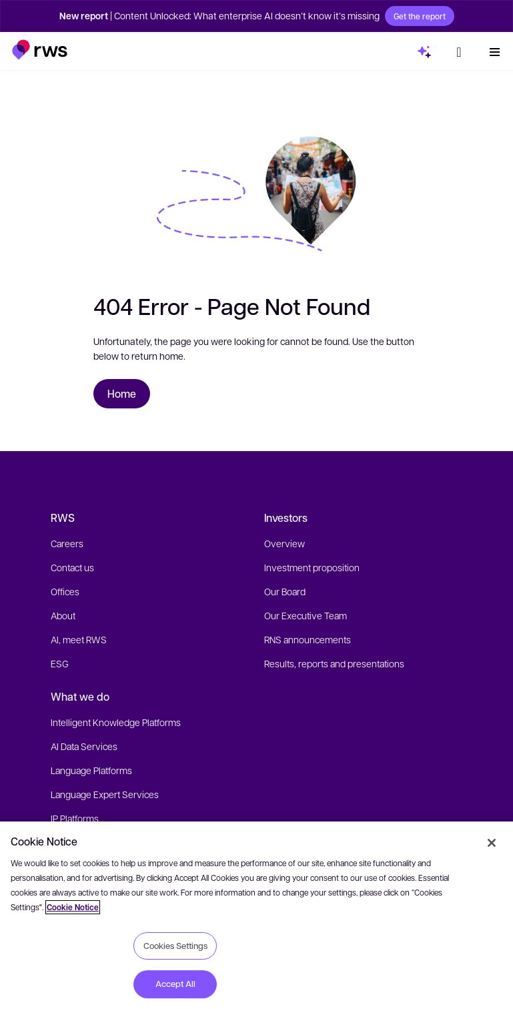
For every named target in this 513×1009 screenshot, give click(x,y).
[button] (40, 48)
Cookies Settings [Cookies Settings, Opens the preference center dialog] (175, 946)
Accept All (175, 984)
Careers (67, 543)
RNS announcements (307, 639)
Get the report (420, 16)
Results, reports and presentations (334, 663)
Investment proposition (312, 567)
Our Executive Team (305, 615)
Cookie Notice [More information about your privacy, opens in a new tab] (73, 907)
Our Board (285, 591)
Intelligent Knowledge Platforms (116, 722)
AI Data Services (84, 746)
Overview (284, 543)
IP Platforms (75, 818)
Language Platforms (91, 770)
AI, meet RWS (79, 639)
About (63, 615)
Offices (65, 591)
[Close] (491, 843)
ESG (60, 663)
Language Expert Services (105, 794)
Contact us (72, 567)
